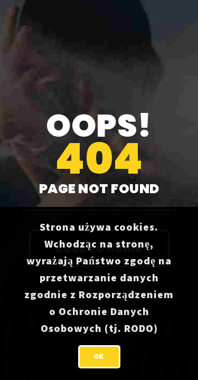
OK (99, 356)
